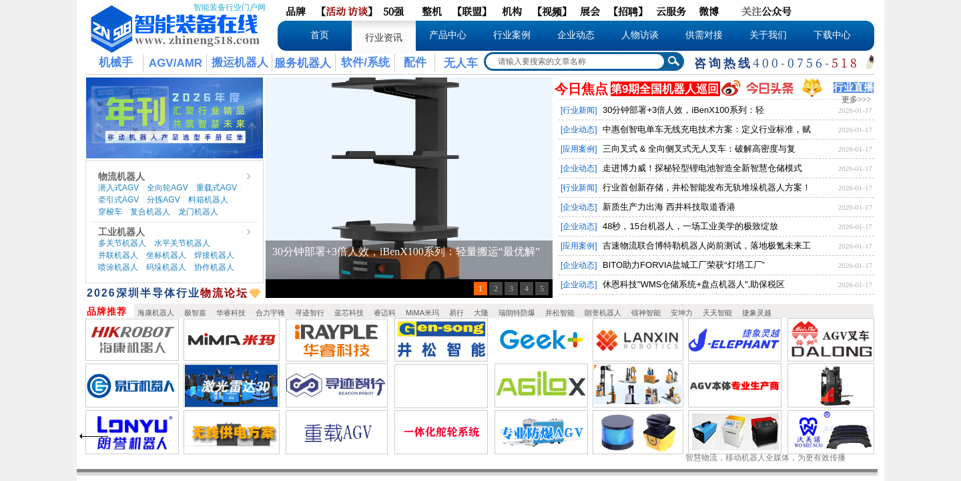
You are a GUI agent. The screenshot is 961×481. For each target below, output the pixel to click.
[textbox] (575, 61)
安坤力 (682, 313)
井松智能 (560, 313)
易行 (456, 313)
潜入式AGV (118, 187)
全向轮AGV (167, 187)
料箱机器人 (208, 199)
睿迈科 (385, 313)
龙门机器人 (198, 211)
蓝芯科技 (349, 313)
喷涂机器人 (118, 267)
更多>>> (856, 99)
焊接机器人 (214, 255)
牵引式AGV (118, 199)
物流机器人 (121, 176)
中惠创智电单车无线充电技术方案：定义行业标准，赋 (707, 129)
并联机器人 (118, 255)
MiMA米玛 (422, 313)
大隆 (481, 313)
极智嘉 (195, 313)
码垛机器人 (166, 267)
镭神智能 (646, 313)
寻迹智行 (309, 313)
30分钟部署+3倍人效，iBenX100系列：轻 (683, 110)
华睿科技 (231, 313)
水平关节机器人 (182, 243)
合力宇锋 (270, 313)
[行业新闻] (579, 110)
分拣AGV (163, 199)
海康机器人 (155, 313)
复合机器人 (150, 211)
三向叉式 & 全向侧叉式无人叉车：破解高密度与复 (699, 149)
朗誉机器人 (603, 313)
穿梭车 (110, 211)
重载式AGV (216, 187)
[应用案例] (579, 149)
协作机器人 (214, 267)
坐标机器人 (166, 255)
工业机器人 (121, 232)
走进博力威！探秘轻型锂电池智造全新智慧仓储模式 (702, 168)
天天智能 (717, 313)
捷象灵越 (756, 313)
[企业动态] (579, 129)
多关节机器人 (122, 243)
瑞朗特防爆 (517, 313)
